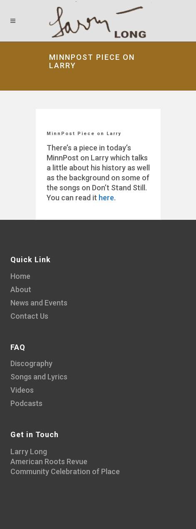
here (106, 197)
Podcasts (26, 403)
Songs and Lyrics (38, 376)
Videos (22, 390)
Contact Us (29, 316)
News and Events (38, 302)
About (20, 289)
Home (20, 276)
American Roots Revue (48, 461)
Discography (31, 363)
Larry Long (28, 451)
